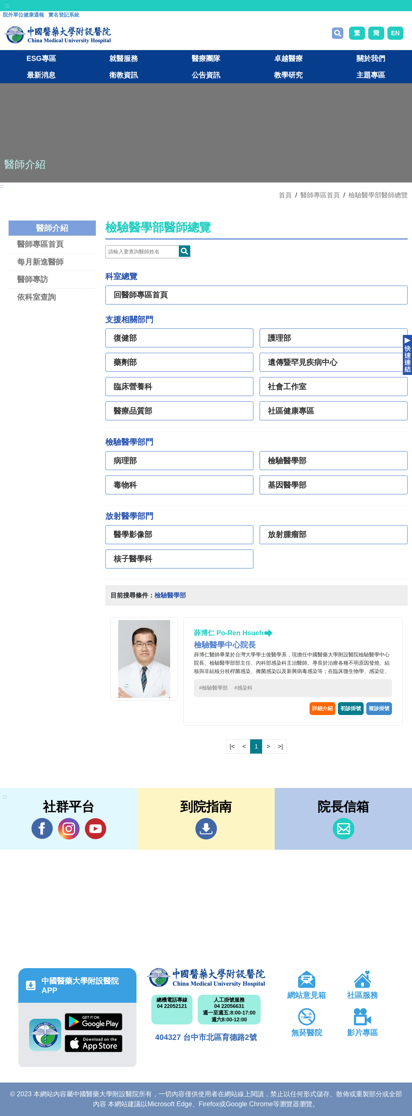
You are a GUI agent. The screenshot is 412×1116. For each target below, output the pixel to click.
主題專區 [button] (370, 75)
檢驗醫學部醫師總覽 (378, 195)
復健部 (125, 338)
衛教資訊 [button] (123, 75)
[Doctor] (147, 251)
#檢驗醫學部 (213, 688)
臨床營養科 (133, 386)
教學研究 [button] (288, 75)
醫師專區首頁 (40, 244)
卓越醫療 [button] (288, 58)
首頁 (285, 195)
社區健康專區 (291, 411)
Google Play (93, 1021)
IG (69, 828)
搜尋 (337, 33)
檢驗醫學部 (287, 460)
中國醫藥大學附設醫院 (206, 977)
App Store (93, 1043)
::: (7, 5)
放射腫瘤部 (287, 534)
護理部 (279, 338)
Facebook (42, 828)
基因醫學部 (287, 485)
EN (395, 33)
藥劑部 (125, 362)
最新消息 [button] (41, 75)
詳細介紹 (322, 708)
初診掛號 (350, 708)
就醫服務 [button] (123, 58)
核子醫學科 (133, 559)
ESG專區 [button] (41, 58)
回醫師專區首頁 (141, 295)
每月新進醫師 (40, 261)
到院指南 (206, 828)
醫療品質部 (133, 411)
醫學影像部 (133, 534)
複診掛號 (379, 708)
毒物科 (125, 485)
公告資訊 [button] (206, 75)
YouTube (95, 828)
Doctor (184, 251)
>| (280, 746)
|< (232, 746)
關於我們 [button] (370, 58)
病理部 (125, 460)
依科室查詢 (36, 297)
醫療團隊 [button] (206, 58)
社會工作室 (287, 386)
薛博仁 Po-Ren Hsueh (229, 633)
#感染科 (243, 688)
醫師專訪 (32, 279)
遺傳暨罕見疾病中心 (302, 362)
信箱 (343, 828)
